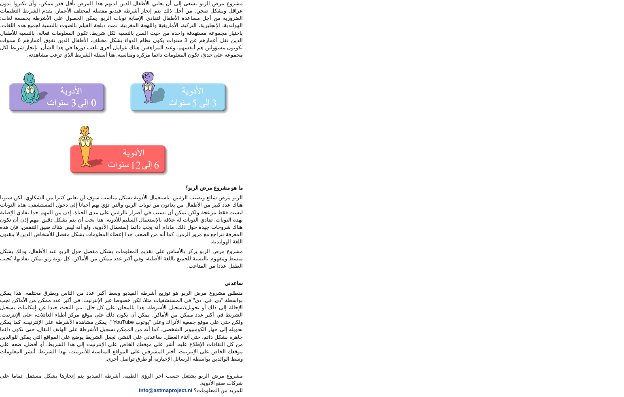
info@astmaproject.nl (165, 390)
